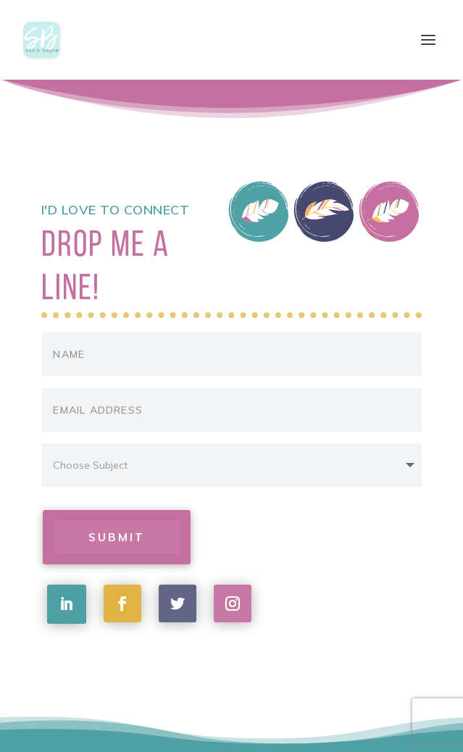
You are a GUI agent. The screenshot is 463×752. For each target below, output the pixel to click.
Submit (117, 536)
